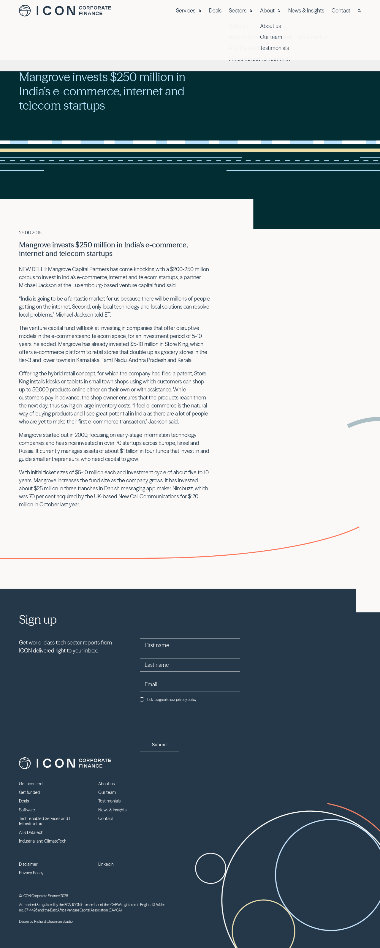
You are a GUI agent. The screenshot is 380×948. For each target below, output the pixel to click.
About (270, 10)
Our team (107, 792)
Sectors (241, 10)
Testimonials (109, 801)
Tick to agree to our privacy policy (168, 699)
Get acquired (30, 783)
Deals (215, 10)
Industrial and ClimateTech (42, 841)
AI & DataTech (31, 832)
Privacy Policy (31, 873)
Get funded (29, 792)
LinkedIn (106, 864)
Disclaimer (28, 864)
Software (27, 810)
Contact (341, 10)
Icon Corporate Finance (65, 11)
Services (189, 10)
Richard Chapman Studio (53, 921)
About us (106, 783)
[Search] (359, 11)
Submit (159, 745)
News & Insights (306, 10)
